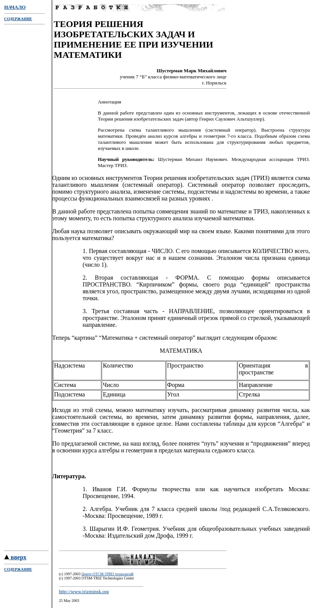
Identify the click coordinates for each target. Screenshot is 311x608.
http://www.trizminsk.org (84, 592)
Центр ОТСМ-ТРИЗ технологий (107, 575)
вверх (15, 558)
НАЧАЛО (15, 7)
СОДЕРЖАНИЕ (18, 19)
